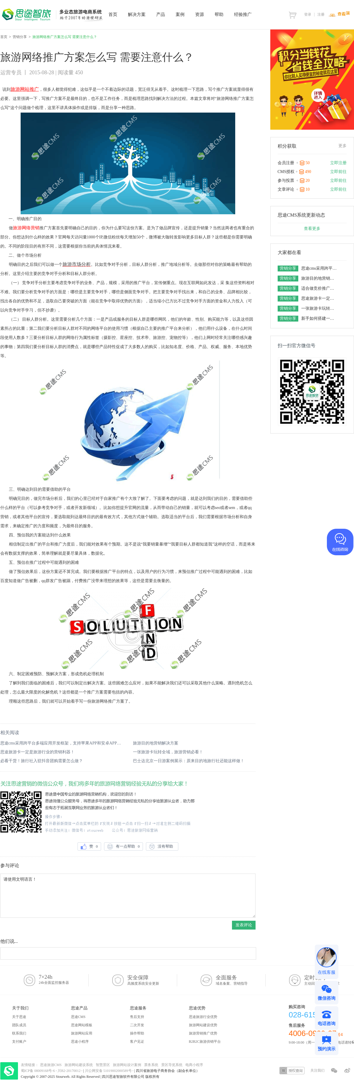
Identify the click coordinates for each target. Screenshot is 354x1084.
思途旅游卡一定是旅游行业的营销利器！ (37, 752)
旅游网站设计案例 (127, 1065)
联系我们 (19, 1033)
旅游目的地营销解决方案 (155, 743)
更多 (342, 146)
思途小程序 (80, 1041)
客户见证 (137, 1041)
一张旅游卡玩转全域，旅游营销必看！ (168, 752)
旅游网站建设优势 (203, 1025)
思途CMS (78, 1017)
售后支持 (137, 1017)
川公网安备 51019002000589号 (108, 1071)
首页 (3, 37)
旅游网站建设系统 (79, 1065)
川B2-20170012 (69, 1071)
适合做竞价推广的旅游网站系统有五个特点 (319, 288)
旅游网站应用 (81, 1033)
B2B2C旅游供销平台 (205, 1041)
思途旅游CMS (51, 1065)
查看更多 (312, 228)
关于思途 (19, 1017)
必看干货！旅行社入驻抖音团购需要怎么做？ (41, 761)
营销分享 (20, 37)
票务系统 (151, 1065)
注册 (321, 14)
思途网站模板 (81, 1025)
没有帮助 (162, 846)
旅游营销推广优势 (203, 1033)
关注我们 (317, 1070)
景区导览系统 (171, 1065)
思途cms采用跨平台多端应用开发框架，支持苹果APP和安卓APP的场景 (61, 743)
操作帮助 (137, 1033)
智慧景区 (103, 1065)
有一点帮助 (123, 846)
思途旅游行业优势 (203, 1017)
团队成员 (19, 1025)
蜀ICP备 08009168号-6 (38, 1071)
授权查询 (291, 1070)
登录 (307, 14)
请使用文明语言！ (128, 896)
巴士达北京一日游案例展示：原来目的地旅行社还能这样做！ (188, 761)
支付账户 (19, 1041)
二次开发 (137, 1025)
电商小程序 (194, 1065)
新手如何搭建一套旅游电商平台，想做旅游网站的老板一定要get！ (319, 318)
